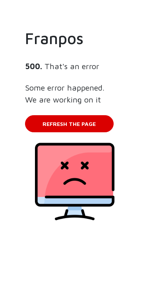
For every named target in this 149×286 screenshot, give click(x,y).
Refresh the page (69, 123)
